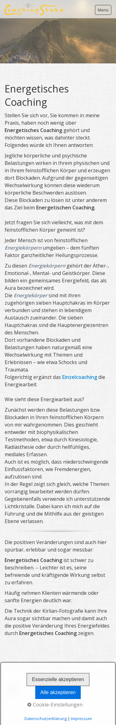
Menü (103, 10)
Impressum (36, 667)
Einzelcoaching (79, 377)
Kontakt (13, 667)
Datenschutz (66, 667)
